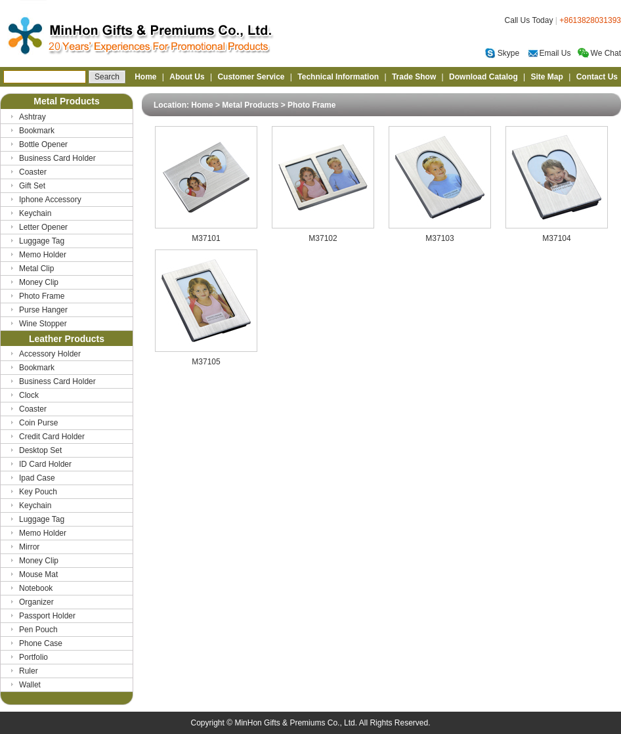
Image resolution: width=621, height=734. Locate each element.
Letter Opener (43, 227)
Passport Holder (47, 615)
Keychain (35, 213)
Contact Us (597, 76)
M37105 (206, 358)
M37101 (206, 235)
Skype (502, 53)
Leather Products (66, 339)
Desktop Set (40, 450)
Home (145, 76)
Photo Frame (41, 296)
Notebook (36, 588)
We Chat (599, 53)
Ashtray (32, 116)
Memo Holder (42, 254)
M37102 (323, 235)
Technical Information (338, 76)
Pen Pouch (38, 629)
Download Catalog (483, 76)
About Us (186, 76)
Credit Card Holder (52, 436)
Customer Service (250, 76)
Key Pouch (38, 491)
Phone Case (40, 643)
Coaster (33, 172)
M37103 (440, 235)
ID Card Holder (45, 464)
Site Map (547, 76)
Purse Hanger (43, 309)
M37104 (556, 235)
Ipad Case (37, 478)
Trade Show (414, 76)
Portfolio (33, 657)
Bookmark (36, 130)
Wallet (30, 684)
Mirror (29, 546)
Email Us (549, 53)
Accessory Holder (50, 353)
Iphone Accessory (50, 199)
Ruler (28, 671)
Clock (29, 395)
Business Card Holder (57, 158)
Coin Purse (38, 422)
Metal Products (66, 101)
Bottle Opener (43, 144)
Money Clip (38, 282)
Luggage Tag (41, 241)
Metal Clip (36, 268)
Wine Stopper (43, 323)
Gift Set (32, 185)
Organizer (36, 602)
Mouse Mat (38, 574)
